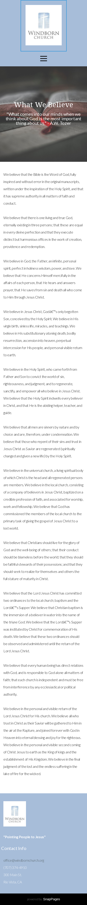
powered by (43, 899)
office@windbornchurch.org (23, 860)
